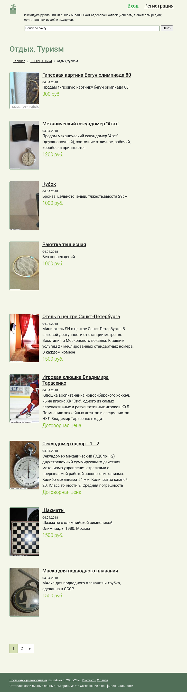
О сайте (102, 680)
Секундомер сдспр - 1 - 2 (70, 444)
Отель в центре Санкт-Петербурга (81, 316)
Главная (19, 61)
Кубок (49, 184)
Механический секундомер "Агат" (80, 124)
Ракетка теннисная (64, 244)
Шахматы (53, 510)
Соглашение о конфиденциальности (106, 686)
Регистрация (159, 6)
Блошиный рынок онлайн (28, 680)
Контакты (89, 680)
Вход (132, 6)
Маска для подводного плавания (80, 571)
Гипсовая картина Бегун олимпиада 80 (86, 75)
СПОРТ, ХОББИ (41, 61)
